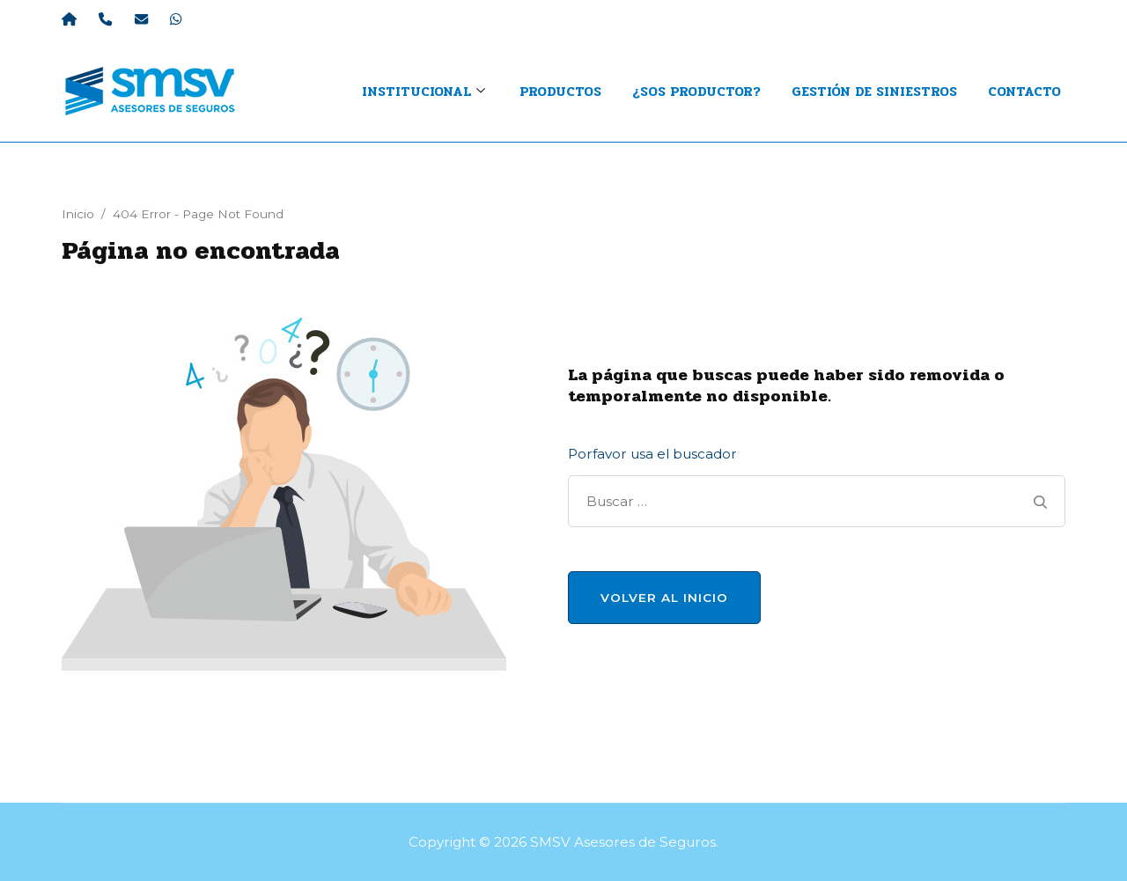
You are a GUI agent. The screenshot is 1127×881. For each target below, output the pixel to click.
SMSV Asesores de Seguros (623, 841)
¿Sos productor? (696, 91)
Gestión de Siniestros (874, 91)
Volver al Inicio (664, 598)
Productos (560, 91)
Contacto (1024, 91)
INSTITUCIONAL (416, 91)
